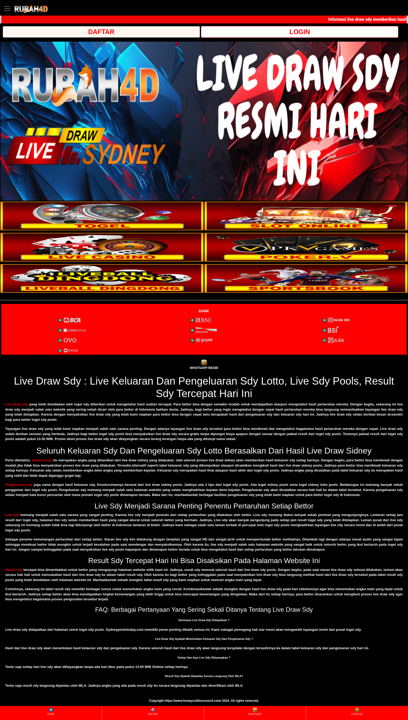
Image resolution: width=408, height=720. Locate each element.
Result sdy (13, 570)
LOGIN (299, 31)
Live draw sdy (16, 404)
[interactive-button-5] (102, 278)
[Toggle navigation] (7, 8)
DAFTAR (101, 31)
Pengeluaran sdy (19, 485)
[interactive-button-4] (306, 247)
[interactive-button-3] (102, 247)
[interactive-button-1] (102, 216)
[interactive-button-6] (306, 278)
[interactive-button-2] (306, 216)
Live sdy (12, 515)
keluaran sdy (41, 460)
